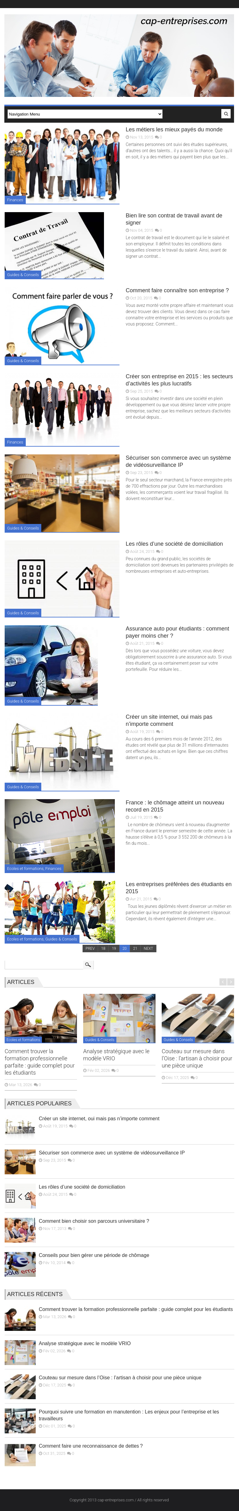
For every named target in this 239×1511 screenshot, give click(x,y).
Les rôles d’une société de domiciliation (174, 544)
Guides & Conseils (23, 274)
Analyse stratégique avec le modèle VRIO (85, 1343)
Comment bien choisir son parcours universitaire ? (94, 1221)
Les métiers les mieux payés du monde (174, 129)
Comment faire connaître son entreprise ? (177, 290)
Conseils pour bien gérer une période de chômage (94, 1255)
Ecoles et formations (25, 868)
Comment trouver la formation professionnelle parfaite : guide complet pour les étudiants (136, 1309)
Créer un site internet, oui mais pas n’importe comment (99, 1118)
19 (114, 948)
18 (103, 948)
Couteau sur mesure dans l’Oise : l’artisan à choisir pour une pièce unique (197, 1058)
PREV (90, 948)
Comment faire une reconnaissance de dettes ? (91, 1446)
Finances (15, 200)
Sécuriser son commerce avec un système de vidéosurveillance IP (112, 1152)
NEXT (148, 948)
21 (135, 948)
